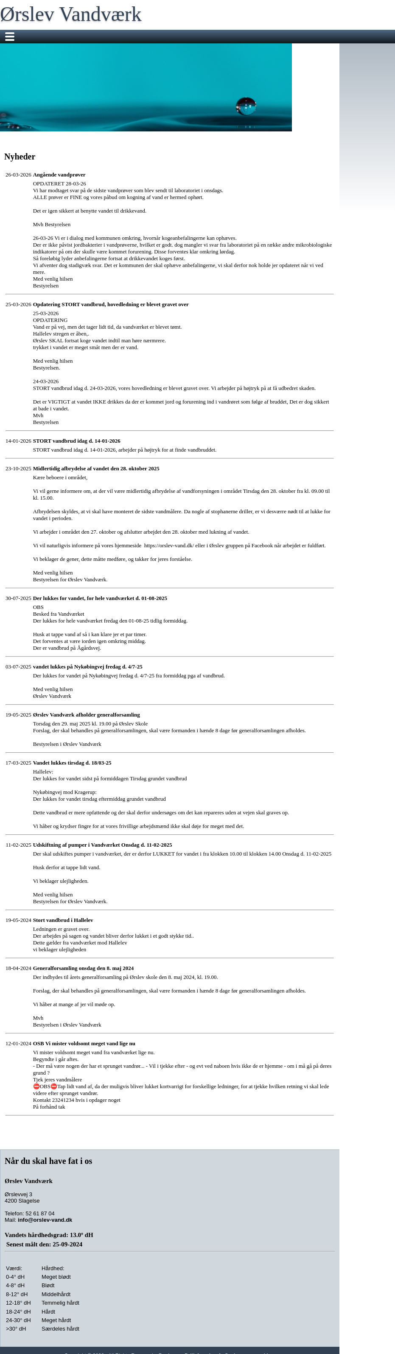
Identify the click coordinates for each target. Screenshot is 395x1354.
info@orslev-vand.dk (45, 1220)
